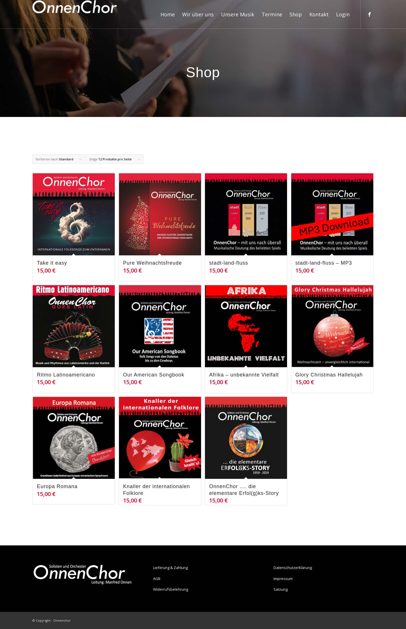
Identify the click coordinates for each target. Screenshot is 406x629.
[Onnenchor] (74, 14)
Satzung (280, 589)
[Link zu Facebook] (369, 14)
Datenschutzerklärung (292, 567)
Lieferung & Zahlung (170, 567)
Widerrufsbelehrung (170, 589)
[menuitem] (167, 14)
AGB (156, 578)
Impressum (283, 578)
